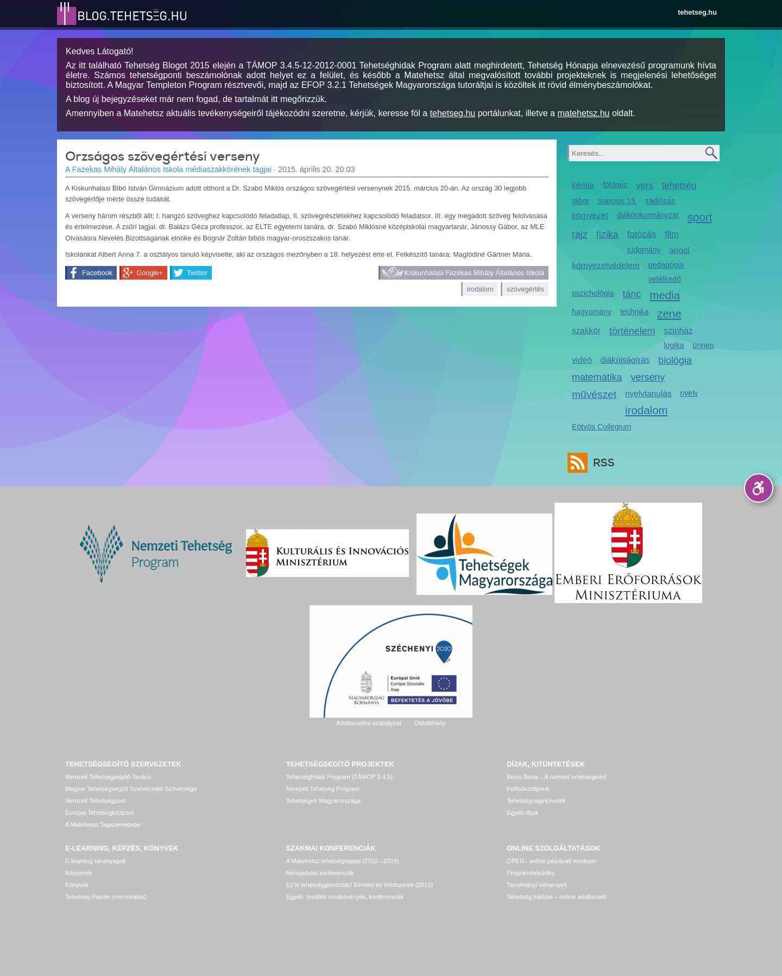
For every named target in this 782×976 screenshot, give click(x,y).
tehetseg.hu (697, 12)
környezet (590, 215)
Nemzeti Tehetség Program (323, 788)
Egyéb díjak (522, 812)
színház (678, 330)
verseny (648, 377)
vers (644, 185)
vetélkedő (664, 279)
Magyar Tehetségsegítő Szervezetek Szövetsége (131, 788)
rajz (580, 234)
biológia (675, 360)
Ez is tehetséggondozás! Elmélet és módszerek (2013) (359, 885)
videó (582, 359)
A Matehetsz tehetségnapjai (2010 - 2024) (342, 861)
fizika (607, 234)
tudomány (644, 249)
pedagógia (666, 265)
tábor (580, 201)
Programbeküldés (530, 873)
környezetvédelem (606, 265)
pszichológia (593, 293)
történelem (632, 331)
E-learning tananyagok (95, 861)
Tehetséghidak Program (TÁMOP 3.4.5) (339, 777)
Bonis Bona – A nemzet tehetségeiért (556, 777)
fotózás (642, 234)
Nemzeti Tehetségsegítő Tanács (108, 777)
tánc (631, 294)
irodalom (480, 289)
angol (679, 250)
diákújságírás (625, 359)
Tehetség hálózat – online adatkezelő (557, 896)
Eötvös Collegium (602, 426)
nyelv (689, 393)
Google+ (149, 273)
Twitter (197, 273)
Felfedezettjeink (528, 788)
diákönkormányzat (648, 215)
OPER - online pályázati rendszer (551, 861)
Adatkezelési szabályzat (368, 723)
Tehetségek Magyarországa (323, 800)
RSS (601, 463)
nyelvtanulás (648, 393)
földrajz (615, 184)
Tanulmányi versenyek (537, 885)
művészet (594, 394)
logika (674, 345)
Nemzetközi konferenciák (320, 873)
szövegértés (525, 289)
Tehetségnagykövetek (536, 800)
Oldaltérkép (429, 723)
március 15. (618, 201)
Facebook (97, 273)
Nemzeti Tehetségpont (95, 800)
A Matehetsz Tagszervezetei (103, 824)
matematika (597, 377)
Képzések (78, 873)
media (664, 295)
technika (634, 311)
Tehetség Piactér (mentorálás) (105, 896)
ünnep (703, 345)
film (672, 234)
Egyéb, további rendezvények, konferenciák (344, 896)
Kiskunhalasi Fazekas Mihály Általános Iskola (474, 273)
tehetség (679, 185)
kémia (583, 184)
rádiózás (660, 201)
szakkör (586, 330)
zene (669, 313)
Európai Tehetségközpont (99, 812)
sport (700, 217)
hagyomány (591, 311)
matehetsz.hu (583, 113)
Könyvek (77, 885)
